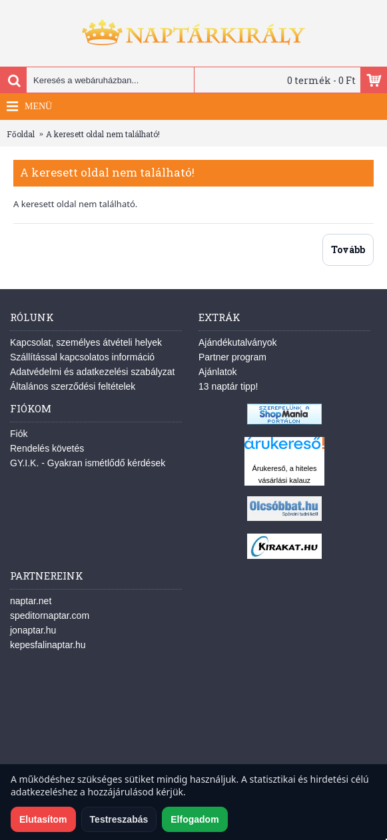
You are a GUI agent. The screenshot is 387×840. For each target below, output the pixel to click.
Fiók (18, 433)
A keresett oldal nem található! (103, 134)
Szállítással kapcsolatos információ (82, 357)
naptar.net (30, 601)
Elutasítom (43, 819)
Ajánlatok (217, 371)
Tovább (348, 249)
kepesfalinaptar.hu (48, 644)
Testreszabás (119, 819)
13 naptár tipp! (228, 386)
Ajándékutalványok (237, 342)
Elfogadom (194, 819)
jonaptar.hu (33, 630)
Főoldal (21, 134)
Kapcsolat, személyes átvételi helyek (86, 342)
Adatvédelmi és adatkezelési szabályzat (92, 371)
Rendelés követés (47, 448)
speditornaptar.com (49, 615)
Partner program (232, 357)
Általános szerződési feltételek (72, 386)
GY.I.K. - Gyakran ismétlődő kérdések (87, 463)
